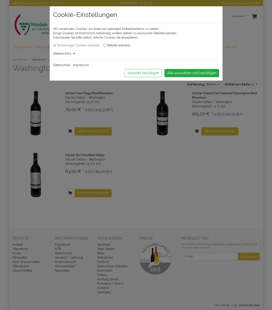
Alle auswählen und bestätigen (191, 73)
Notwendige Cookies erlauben (78, 45)
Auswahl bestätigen (143, 73)
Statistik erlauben (118, 45)
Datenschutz (61, 65)
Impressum (81, 65)
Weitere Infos (64, 53)
